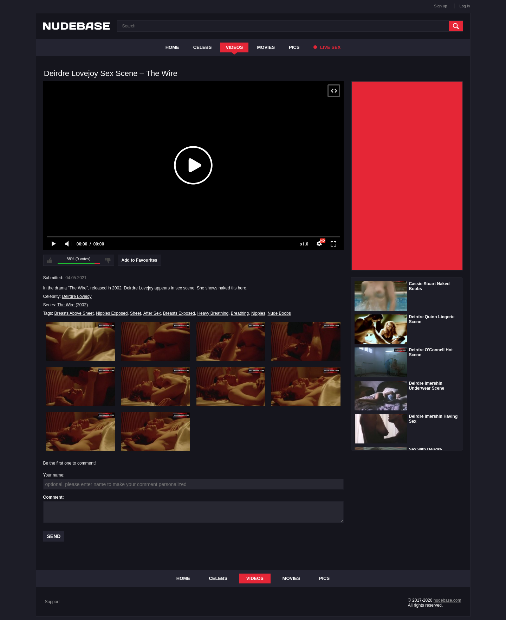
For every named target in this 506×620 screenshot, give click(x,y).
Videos (234, 47)
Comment (53, 497)
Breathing (240, 313)
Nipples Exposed (112, 313)
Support (52, 601)
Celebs (202, 47)
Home (172, 47)
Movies (266, 47)
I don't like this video (108, 260)
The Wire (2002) (72, 304)
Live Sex (326, 47)
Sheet (135, 313)
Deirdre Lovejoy (77, 296)
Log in (465, 6)
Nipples (258, 313)
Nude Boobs (279, 313)
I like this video (50, 260)
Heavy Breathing (212, 313)
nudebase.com (447, 600)
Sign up (440, 6)
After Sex (152, 313)
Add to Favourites (139, 260)
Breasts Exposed (179, 313)
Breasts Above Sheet (74, 313)
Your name (53, 475)
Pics (294, 47)
